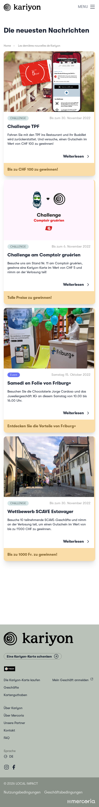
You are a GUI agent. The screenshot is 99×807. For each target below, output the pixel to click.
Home (7, 45)
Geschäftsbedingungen (63, 792)
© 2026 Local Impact (21, 783)
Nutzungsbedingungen (22, 792)
